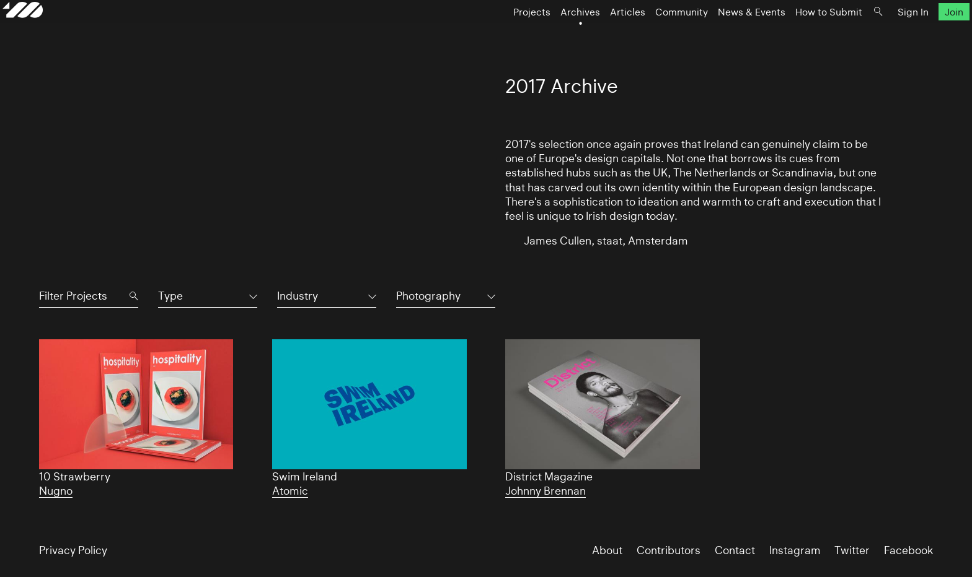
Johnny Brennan (545, 490)
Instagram (795, 550)
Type (170, 295)
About (607, 550)
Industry (297, 295)
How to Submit (792, 35)
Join (918, 35)
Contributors (668, 550)
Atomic (290, 490)
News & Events (715, 35)
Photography (428, 295)
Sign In (877, 35)
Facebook (908, 550)
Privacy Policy (73, 550)
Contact (735, 550)
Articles (591, 35)
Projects (496, 35)
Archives (544, 35)
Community (645, 35)
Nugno (56, 490)
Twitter (852, 550)
